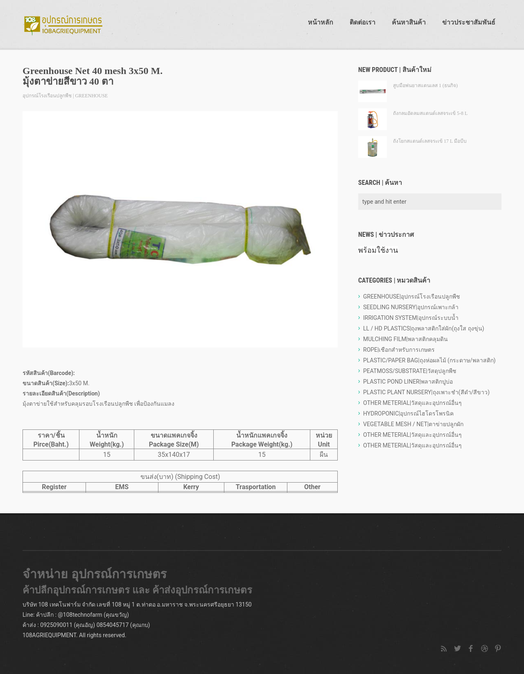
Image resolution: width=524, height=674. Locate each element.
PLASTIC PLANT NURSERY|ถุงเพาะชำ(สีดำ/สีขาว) (426, 392)
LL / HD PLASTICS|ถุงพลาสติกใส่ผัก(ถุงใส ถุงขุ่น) (423, 328)
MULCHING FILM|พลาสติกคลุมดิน (405, 339)
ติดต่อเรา (362, 22)
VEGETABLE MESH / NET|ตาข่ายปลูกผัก (413, 424)
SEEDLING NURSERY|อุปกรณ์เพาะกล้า (410, 307)
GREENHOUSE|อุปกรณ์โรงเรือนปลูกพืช (411, 296)
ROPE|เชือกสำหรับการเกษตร (399, 349)
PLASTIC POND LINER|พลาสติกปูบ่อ (408, 381)
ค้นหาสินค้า (409, 22)
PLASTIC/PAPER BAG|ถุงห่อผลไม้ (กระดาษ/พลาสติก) (429, 360)
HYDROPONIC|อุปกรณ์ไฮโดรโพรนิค (408, 413)
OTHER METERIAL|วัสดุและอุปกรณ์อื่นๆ (412, 403)
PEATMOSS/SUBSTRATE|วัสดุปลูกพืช (409, 371)
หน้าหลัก (320, 22)
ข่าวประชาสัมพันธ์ (468, 22)
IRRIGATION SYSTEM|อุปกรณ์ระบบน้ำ (410, 318)
